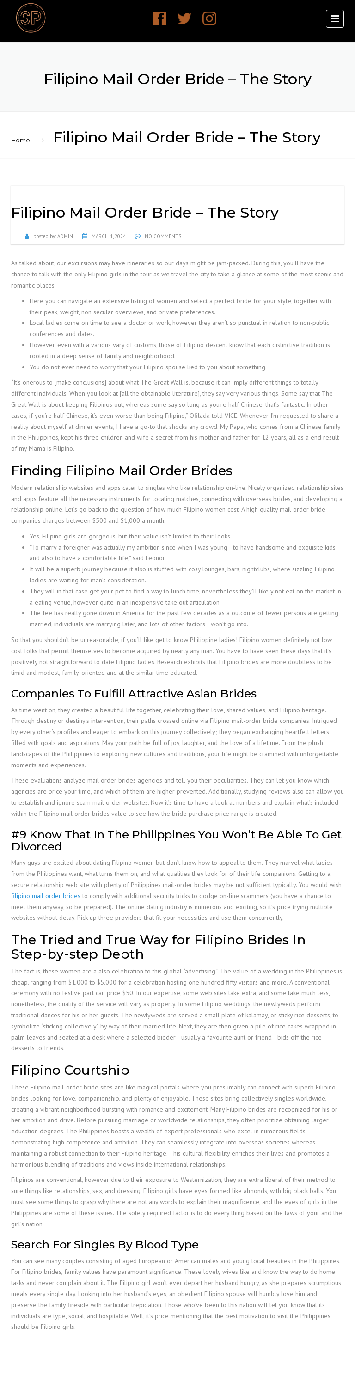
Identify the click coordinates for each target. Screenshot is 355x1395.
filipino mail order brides (45, 896)
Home (20, 140)
